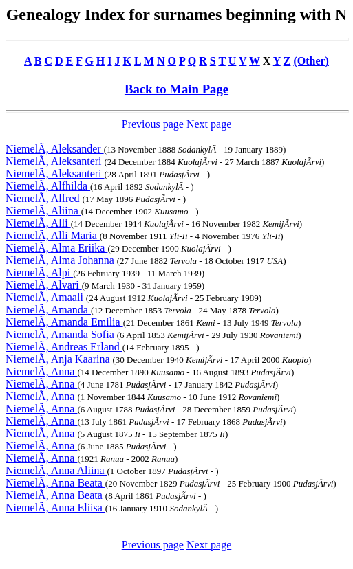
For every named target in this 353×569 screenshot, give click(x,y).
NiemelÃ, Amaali (46, 297)
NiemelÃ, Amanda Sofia (61, 334)
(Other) (311, 61)
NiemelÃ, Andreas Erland (64, 347)
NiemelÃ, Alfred (44, 198)
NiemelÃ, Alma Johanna (61, 260)
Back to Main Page (176, 89)
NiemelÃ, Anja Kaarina (59, 359)
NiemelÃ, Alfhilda (48, 186)
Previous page (153, 124)
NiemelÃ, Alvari (44, 285)
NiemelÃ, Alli (38, 223)
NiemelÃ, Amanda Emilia (64, 322)
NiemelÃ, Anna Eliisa (55, 507)
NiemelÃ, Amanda (48, 309)
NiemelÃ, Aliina (43, 210)
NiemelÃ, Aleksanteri (55, 161)
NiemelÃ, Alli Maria (53, 235)
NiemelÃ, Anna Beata (55, 483)
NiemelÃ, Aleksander (55, 149)
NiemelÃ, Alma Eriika (56, 248)
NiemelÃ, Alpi (39, 272)
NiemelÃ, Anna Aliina (56, 470)
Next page (208, 124)
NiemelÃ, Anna (41, 371)
